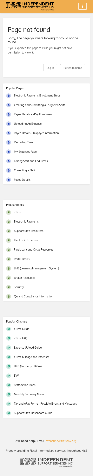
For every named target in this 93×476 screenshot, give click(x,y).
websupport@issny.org (61, 441)
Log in (50, 67)
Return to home (72, 67)
